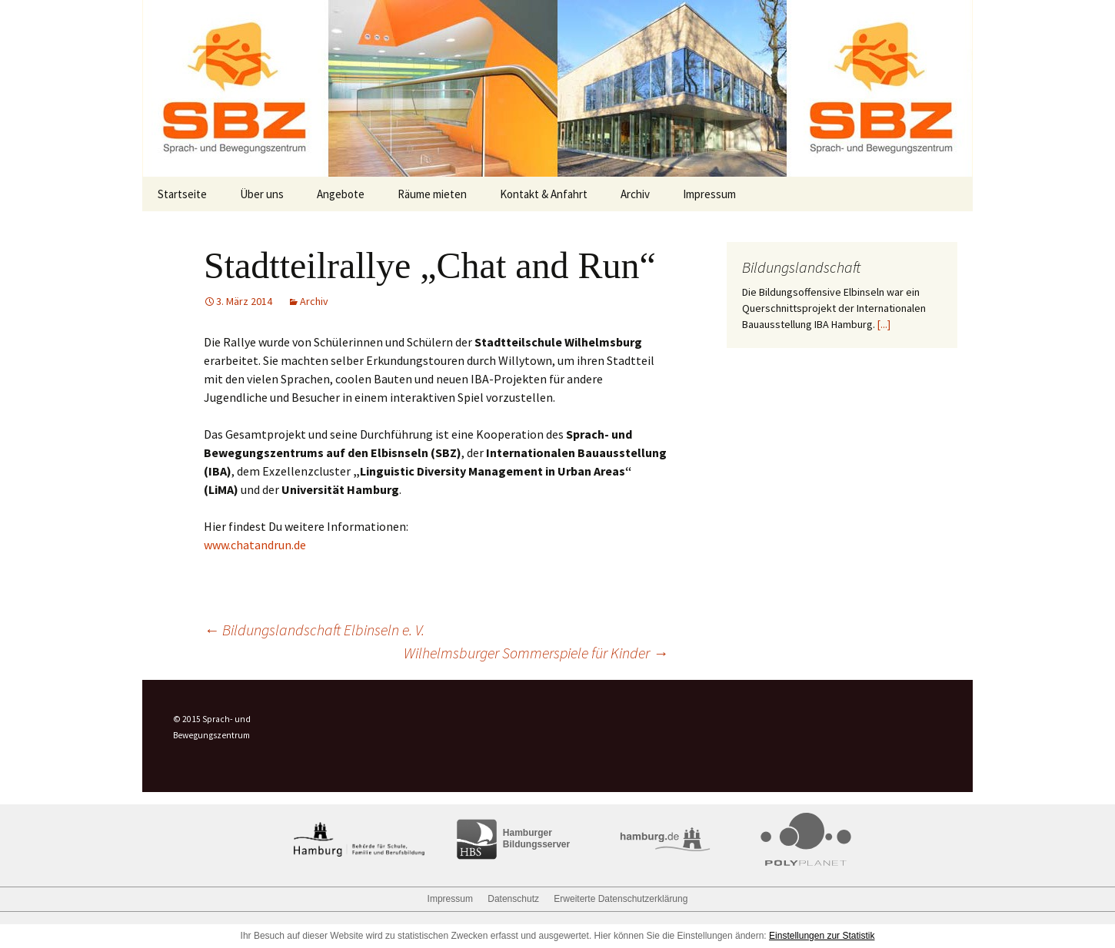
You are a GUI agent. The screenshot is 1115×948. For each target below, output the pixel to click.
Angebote (340, 194)
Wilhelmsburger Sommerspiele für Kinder (536, 652)
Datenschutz (513, 898)
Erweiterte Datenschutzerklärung (620, 898)
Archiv (635, 194)
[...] (883, 324)
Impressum (709, 194)
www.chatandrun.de (255, 544)
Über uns (262, 194)
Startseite (182, 194)
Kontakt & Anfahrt (543, 194)
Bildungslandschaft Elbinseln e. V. (314, 629)
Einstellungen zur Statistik (821, 935)
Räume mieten (432, 194)
